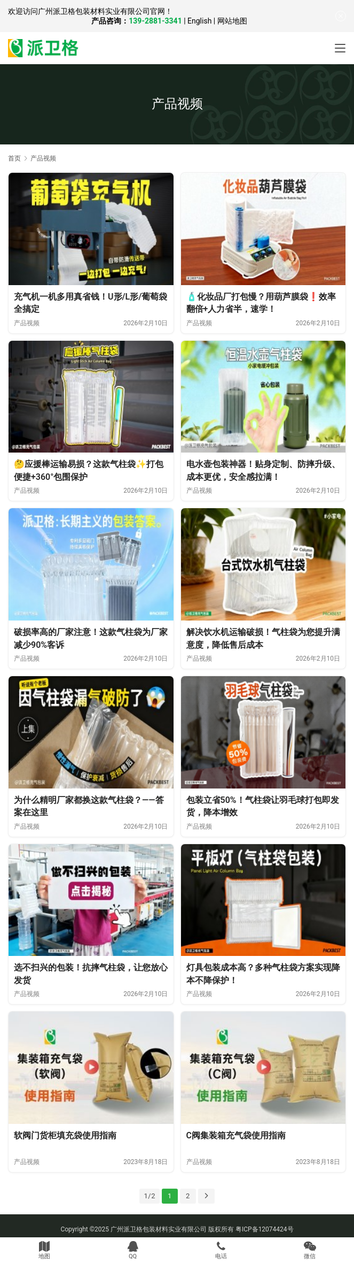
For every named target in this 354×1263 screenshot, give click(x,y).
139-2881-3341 (155, 21)
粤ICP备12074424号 (264, 1229)
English (199, 21)
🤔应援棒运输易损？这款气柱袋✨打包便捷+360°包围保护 (88, 470)
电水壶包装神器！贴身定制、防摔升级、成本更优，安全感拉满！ (263, 470)
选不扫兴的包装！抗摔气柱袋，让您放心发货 (91, 973)
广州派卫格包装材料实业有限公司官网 (101, 11)
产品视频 (27, 323)
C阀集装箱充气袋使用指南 (236, 1135)
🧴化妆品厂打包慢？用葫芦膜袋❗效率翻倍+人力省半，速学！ (261, 303)
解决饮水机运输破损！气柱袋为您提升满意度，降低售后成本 (263, 638)
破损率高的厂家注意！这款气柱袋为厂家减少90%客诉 (91, 638)
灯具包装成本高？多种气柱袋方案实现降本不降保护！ (263, 973)
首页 (14, 158)
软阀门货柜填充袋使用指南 (65, 1135)
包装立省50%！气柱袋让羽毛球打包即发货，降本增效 (262, 806)
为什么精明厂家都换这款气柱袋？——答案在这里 (89, 806)
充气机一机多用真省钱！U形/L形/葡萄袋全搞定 (90, 303)
